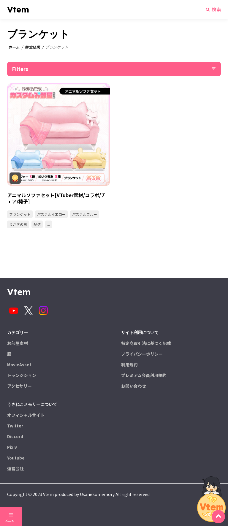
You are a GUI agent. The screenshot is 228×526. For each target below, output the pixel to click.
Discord (15, 436)
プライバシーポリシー (142, 354)
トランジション (21, 375)
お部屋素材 (17, 343)
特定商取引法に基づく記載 (146, 343)
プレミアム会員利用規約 (144, 375)
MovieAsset (19, 364)
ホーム (14, 47)
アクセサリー (19, 386)
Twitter (15, 426)
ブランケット (20, 214)
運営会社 (15, 468)
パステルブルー (84, 214)
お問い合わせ (133, 386)
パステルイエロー (51, 214)
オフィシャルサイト (26, 415)
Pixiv (12, 447)
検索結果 (32, 47)
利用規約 (129, 364)
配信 (37, 224)
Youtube (16, 458)
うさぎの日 (18, 224)
